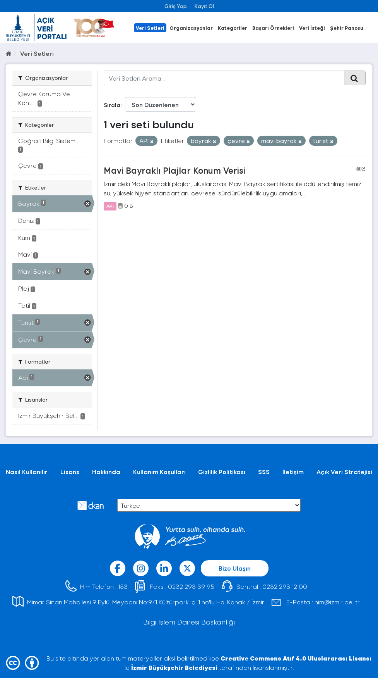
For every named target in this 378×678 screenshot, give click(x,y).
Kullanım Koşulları (159, 472)
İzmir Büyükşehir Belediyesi (174, 667)
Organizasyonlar (191, 27)
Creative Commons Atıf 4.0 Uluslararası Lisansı (296, 658)
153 (123, 586)
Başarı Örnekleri (273, 27)
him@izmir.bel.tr (337, 602)
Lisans (69, 472)
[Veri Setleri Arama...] (224, 78)
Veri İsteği (312, 27)
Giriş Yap (175, 6)
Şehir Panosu (346, 27)
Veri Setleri (150, 27)
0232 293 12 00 (284, 586)
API (110, 206)
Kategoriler (232, 27)
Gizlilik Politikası (221, 472)
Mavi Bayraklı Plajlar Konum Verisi (174, 170)
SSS (264, 472)
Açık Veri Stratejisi (344, 472)
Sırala (112, 105)
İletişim (293, 472)
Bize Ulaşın (235, 568)
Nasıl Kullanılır (27, 472)
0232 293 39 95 (191, 586)
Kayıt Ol (204, 6)
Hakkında (106, 472)
